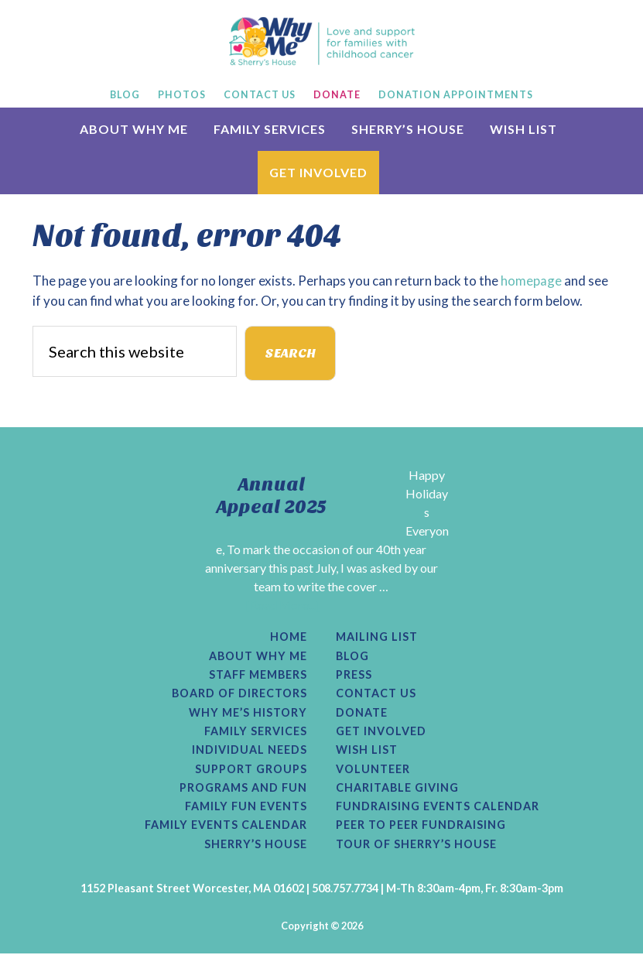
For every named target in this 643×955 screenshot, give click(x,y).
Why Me (321, 41)
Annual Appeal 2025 (272, 496)
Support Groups (251, 770)
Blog (352, 656)
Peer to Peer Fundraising (421, 826)
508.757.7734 (345, 888)
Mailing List (377, 637)
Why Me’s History (248, 712)
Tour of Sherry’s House (416, 845)
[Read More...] (283, 604)
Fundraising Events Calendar (437, 807)
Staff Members (258, 675)
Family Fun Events (246, 807)
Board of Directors (239, 694)
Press (354, 675)
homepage (531, 280)
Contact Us (376, 694)
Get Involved (381, 732)
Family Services (255, 732)
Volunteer (373, 770)
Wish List (367, 750)
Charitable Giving (397, 788)
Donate (362, 712)
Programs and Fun (243, 788)
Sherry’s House (255, 845)
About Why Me (258, 656)
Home (288, 637)
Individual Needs (249, 750)
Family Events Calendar (226, 826)
